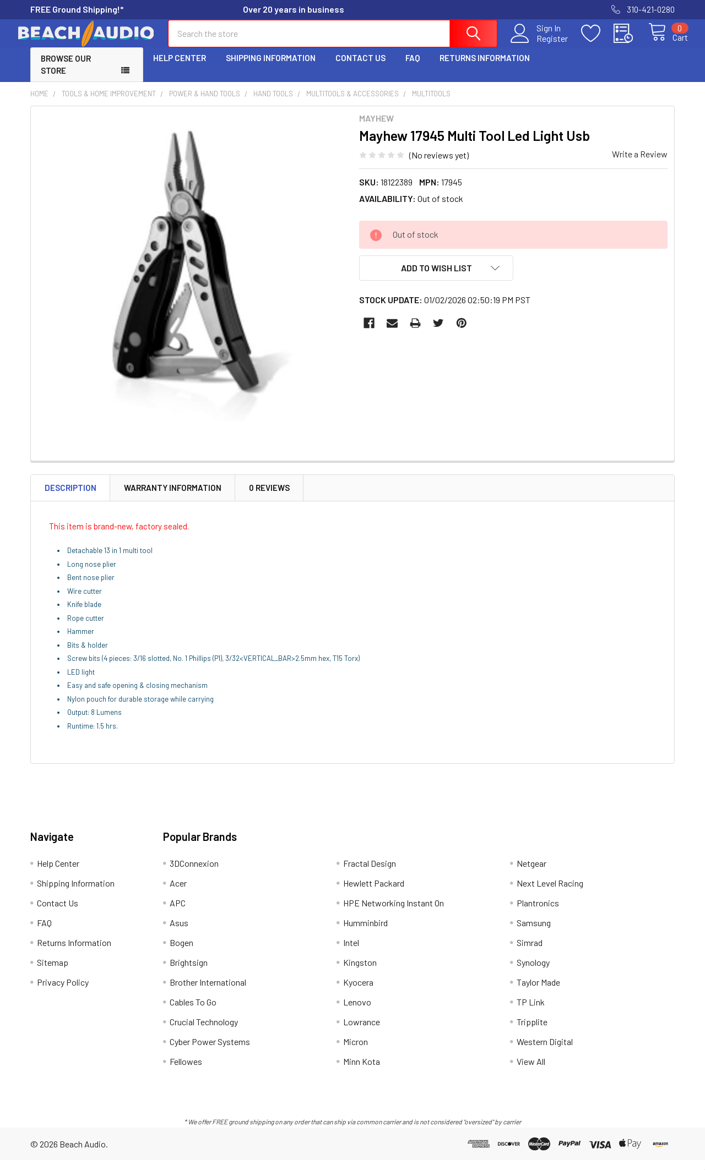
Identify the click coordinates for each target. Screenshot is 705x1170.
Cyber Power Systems (210, 1051)
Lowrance (361, 1031)
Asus (179, 932)
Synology (533, 972)
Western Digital (545, 1051)
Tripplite (532, 1031)
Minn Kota (361, 1071)
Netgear (531, 873)
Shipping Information (271, 68)
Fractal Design (369, 873)
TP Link (531, 1012)
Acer (178, 893)
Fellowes (186, 1071)
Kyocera (358, 992)
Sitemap (52, 972)
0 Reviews (269, 497)
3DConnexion (194, 873)
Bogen (181, 952)
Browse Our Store (66, 74)
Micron (355, 1051)
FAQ (412, 68)
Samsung (534, 932)
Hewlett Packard (373, 893)
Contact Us (360, 68)
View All (531, 1071)
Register (539, 45)
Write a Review (640, 163)
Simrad (530, 952)
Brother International (208, 992)
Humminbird (365, 932)
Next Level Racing (550, 893)
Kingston (360, 972)
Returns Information (485, 68)
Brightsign (189, 972)
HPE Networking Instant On (393, 912)
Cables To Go (193, 1012)
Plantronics (538, 912)
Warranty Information (172, 497)
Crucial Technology (204, 1031)
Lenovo (357, 1012)
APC (178, 912)
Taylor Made (538, 992)
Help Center (179, 68)
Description (70, 497)
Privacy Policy (63, 992)
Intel (351, 952)
